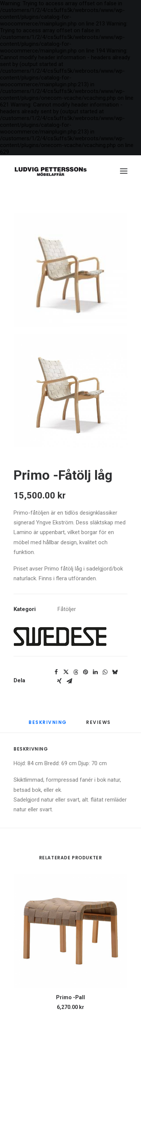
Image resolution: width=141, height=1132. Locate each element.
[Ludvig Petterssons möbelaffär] (51, 171)
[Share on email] (69, 681)
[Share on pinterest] (85, 672)
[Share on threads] (75, 672)
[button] (123, 171)
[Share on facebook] (56, 672)
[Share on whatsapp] (104, 672)
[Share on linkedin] (95, 672)
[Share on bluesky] (114, 672)
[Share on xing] (59, 681)
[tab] (99, 726)
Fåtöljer (67, 609)
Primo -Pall (70, 997)
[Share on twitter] (65, 672)
